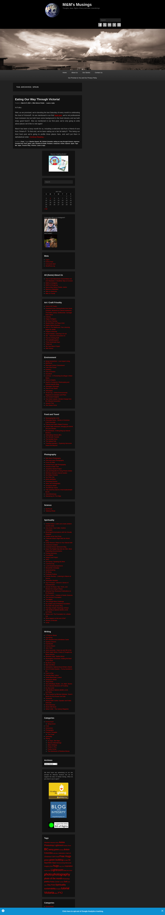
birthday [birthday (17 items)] (61, 849)
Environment (50, 722)
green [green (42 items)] (46, 860)
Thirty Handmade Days (53, 342)
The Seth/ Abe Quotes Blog (54, 606)
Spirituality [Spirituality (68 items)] (60, 884)
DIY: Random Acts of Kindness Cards (57, 639)
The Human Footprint (52, 397)
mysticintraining (50, 570)
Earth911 (48, 369)
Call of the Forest (51, 367)
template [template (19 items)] (58, 888)
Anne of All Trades (51, 306)
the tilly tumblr (50, 688)
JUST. (47, 559)
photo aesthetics (51, 479)
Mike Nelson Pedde (38, 103)
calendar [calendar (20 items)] (55, 853)
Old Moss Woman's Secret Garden (56, 473)
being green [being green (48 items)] (54, 849)
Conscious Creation (52, 545)
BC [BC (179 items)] (46, 849)
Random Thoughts (51, 732)
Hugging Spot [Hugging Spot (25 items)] (48, 866)
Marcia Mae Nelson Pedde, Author (56, 287)
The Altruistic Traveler (52, 437)
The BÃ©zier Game (52, 487)
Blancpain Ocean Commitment (55, 365)
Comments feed (51, 264)
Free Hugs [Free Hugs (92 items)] (65, 856)
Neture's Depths (51, 380)
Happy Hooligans (51, 319)
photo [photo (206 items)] (48, 874)
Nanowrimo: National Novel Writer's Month (59, 667)
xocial (47, 622)
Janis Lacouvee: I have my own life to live (58, 650)
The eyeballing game (52, 340)
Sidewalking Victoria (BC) (53, 435)
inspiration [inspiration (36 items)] (69, 866)
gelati (29, 143)
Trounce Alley (26, 145)
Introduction (49, 728)
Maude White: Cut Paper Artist (55, 323)
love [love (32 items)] (65, 870)
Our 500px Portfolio (52, 475)
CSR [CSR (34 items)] (53, 856)
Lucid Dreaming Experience (54, 566)
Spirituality (49, 736)
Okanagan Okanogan (52, 386)
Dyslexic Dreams (51, 642)
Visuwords (49, 698)
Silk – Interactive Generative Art (55, 336)
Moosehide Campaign (52, 568)
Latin (33, 143)
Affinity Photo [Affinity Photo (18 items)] (67, 845)
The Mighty (49, 599)
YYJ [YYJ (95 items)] (60, 892)
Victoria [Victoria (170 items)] (49, 892)
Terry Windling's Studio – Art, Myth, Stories (59, 684)
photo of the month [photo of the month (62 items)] (53, 878)
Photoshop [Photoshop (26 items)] (66, 879)
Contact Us (98, 72)
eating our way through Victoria (63, 141)
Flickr (109, 25)
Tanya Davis (49, 681)
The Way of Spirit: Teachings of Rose (57, 608)
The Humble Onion (51, 439)
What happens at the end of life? (56, 618)
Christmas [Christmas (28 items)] (47, 856)
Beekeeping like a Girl (52, 418)
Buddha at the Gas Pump (53, 536)
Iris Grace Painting (51, 321)
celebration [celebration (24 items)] (61, 853)
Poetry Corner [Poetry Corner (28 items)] (55, 882)
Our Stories (86, 72)
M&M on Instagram (52, 283)
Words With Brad (51, 707)
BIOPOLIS (49, 363)
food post (58, 115)
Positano (50, 143)
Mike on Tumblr (50, 293)
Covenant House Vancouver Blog (56, 547)
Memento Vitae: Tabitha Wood (55, 656)
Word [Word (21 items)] (56, 893)
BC (41, 141)
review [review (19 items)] (61, 881)
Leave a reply (50, 103)
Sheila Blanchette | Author (54, 677)
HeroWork (49, 374)
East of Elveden (50, 371)
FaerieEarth (49, 644)
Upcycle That (50, 403)
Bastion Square (34, 141)
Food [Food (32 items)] (57, 856)
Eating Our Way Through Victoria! (37, 99)
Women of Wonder (51, 620)
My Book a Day (50, 663)
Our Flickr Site (50, 477)
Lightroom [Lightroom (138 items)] (57, 869)
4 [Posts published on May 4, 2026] (50, 198)
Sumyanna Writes (51, 485)
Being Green (52, 724)
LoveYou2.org (50, 563)
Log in (47, 260)
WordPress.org (50, 266)
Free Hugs (51, 734)
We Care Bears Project (53, 346)
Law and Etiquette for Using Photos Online (59, 471)
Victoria (33, 145)
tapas (19, 145)
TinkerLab (49, 344)
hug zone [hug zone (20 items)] (61, 866)
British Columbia (47, 141)
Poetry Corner (52, 749)
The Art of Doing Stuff (52, 338)
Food (22, 141)
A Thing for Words (51, 635)
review (62, 143)
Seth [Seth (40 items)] (66, 882)
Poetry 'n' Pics (52, 747)
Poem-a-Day (50, 673)
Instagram (119, 25)
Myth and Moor (50, 665)
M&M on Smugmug (52, 285)
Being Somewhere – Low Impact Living (58, 361)
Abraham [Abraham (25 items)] (47, 842)
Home (65, 72)
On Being (48, 572)
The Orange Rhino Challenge (55, 601)
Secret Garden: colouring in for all (56, 333)
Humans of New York (52, 466)
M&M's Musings (77, 4)
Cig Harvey (49, 637)
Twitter (105, 25)
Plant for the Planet (52, 388)
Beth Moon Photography (53, 458)
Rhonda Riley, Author (52, 675)
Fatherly (48, 317)
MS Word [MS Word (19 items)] (69, 870)
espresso (76, 141)
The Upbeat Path (51, 441)
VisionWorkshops (51, 494)
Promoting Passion (51, 481)
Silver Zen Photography (53, 483)
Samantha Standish (52, 580)
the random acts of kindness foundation (58, 603)
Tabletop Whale (50, 511)
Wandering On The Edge (53, 496)
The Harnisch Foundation (53, 597)
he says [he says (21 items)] (65, 860)
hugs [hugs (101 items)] (56, 865)
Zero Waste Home (51, 405)
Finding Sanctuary (51, 553)
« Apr (45, 209)
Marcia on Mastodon (52, 289)
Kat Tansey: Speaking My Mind (55, 561)
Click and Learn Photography (55, 460)
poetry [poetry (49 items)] (47, 881)
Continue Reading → (38, 137)
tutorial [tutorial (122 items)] (65, 888)
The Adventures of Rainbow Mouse (58, 751)
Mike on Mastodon (51, 291)
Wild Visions (49, 348)
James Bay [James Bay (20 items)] (47, 870)
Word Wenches (50, 705)
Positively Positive (51, 574)
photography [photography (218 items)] (61, 874)
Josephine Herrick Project (54, 469)
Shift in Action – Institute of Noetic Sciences (59, 595)
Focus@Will (49, 555)
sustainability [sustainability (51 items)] (50, 888)
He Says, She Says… (54, 741)
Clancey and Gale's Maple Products (57, 424)
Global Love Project (52, 557)
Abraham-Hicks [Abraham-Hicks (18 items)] (54, 842)
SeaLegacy (49, 390)
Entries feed (49, 262)
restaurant (56, 143)
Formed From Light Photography (56, 464)
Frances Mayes (50, 646)
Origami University (51, 331)
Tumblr (114, 25)
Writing (48, 738)
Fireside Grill (19, 143)
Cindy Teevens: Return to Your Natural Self (59, 542)
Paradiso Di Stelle (41, 143)
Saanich (67, 143)
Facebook (100, 25)
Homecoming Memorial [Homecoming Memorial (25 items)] (63, 863)
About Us (74, 72)
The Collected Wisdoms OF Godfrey (57, 686)
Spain (72, 143)
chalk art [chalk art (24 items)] (68, 853)
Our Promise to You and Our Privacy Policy (82, 78)
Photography (50, 730)
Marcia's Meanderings (54, 743)
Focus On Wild (50, 462)
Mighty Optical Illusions (53, 325)
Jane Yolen (49, 648)
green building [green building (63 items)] (56, 860)
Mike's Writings (52, 745)
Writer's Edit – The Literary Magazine (57, 709)
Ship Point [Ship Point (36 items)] (51, 885)
